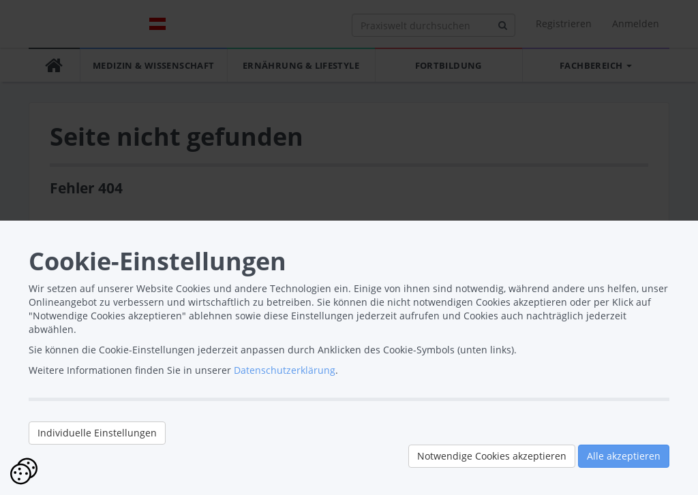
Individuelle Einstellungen (97, 432)
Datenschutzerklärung (284, 370)
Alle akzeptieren (624, 455)
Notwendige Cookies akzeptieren (491, 455)
